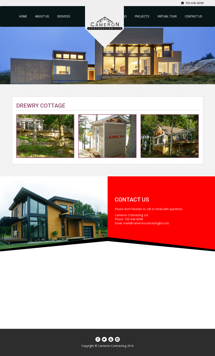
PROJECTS (142, 16)
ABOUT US (42, 16)
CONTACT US (193, 16)
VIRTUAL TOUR (167, 16)
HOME (23, 16)
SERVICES (63, 16)
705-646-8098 (192, 3)
